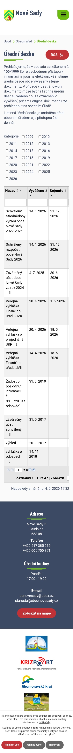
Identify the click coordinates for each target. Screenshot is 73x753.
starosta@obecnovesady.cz (36, 600)
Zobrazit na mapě (36, 613)
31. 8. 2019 (37, 381)
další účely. (44, 722)
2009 (29, 137)
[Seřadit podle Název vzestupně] (20, 189)
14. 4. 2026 (37, 353)
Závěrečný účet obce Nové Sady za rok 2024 (15, 282)
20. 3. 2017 (37, 443)
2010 (46, 137)
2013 (46, 144)
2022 (46, 165)
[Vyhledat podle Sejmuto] (58, 202)
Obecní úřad (24, 41)
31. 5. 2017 (37, 419)
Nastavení (54, 744)
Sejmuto (58, 191)
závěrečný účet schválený (14, 426)
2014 (13, 150)
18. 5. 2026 (54, 331)
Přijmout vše (12, 744)
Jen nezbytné (34, 744)
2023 (13, 172)
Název (11, 191)
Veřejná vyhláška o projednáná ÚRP (14, 336)
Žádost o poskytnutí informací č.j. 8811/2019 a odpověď (15, 396)
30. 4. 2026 (37, 301)
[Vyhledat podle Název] (16, 202)
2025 (46, 172)
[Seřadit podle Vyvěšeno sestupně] (31, 195)
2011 (13, 144)
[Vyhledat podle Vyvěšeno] (38, 202)
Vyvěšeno (38, 191)
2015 (29, 150)
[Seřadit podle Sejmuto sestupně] (52, 195)
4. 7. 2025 (36, 273)
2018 (29, 157)
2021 (29, 165)
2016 (46, 150)
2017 (13, 157)
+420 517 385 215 (36, 546)
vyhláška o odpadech (14, 456)
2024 (29, 172)
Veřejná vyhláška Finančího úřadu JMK (14, 311)
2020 (13, 165)
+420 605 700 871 (36, 550)
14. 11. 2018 (34, 453)
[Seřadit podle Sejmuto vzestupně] (52, 194)
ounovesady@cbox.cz (36, 596)
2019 (46, 157)
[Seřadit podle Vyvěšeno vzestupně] (31, 194)
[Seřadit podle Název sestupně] (20, 190)
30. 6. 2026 (54, 275)
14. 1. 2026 (37, 211)
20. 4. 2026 (37, 329)
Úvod (7, 41)
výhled (14, 443)
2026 (13, 179)
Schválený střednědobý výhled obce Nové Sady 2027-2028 (16, 223)
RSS (57, 55)
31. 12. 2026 (55, 213)
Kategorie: (11, 136)
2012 (29, 144)
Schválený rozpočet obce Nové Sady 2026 (14, 254)
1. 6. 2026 (57, 301)
